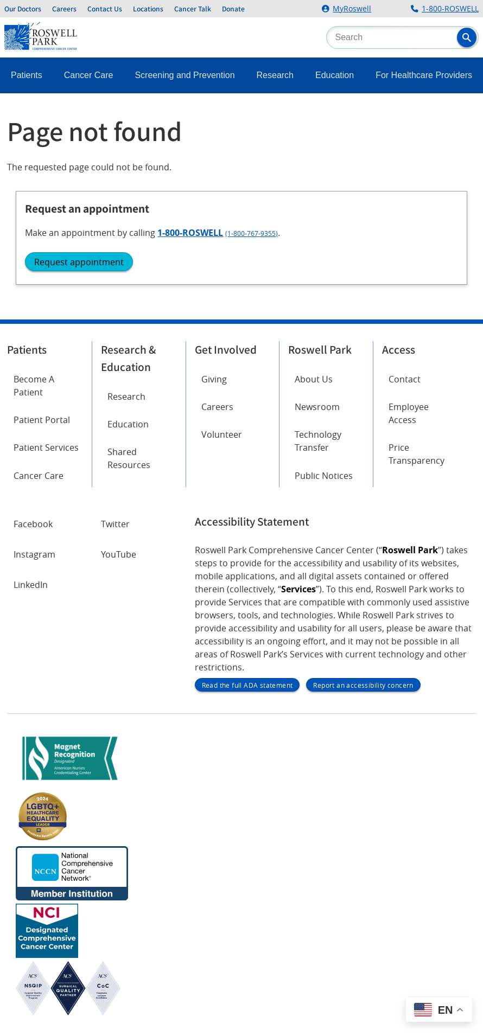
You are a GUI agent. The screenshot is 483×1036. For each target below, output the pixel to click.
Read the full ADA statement (247, 685)
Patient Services (46, 447)
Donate (233, 9)
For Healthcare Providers (424, 75)
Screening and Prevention (184, 75)
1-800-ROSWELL (450, 9)
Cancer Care (88, 75)
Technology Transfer (318, 441)
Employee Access (409, 413)
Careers (64, 9)
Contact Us (104, 9)
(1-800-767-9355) (251, 233)
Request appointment (79, 262)
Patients (26, 75)
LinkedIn (31, 585)
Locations (148, 9)
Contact (405, 379)
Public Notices (324, 476)
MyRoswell (352, 9)
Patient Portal (42, 420)
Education (334, 75)
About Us (314, 379)
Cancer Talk (192, 9)
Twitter (115, 524)
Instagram (34, 554)
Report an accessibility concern (363, 685)
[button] (466, 37)
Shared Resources (128, 458)
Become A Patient (34, 385)
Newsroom (317, 407)
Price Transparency (416, 454)
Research (275, 75)
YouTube (118, 554)
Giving (214, 379)
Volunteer (221, 434)
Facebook (33, 524)
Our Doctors (22, 9)
